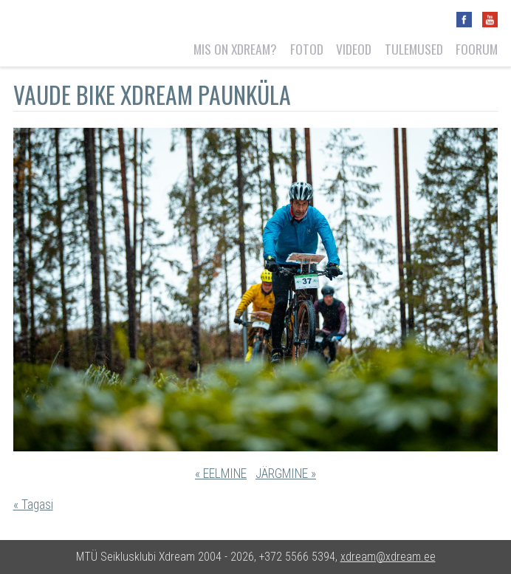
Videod (353, 48)
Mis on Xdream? (235, 48)
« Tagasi (33, 504)
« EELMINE (221, 473)
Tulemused (414, 48)
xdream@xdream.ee (388, 557)
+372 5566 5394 (297, 557)
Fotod (306, 48)
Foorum (477, 48)
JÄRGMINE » (286, 473)
